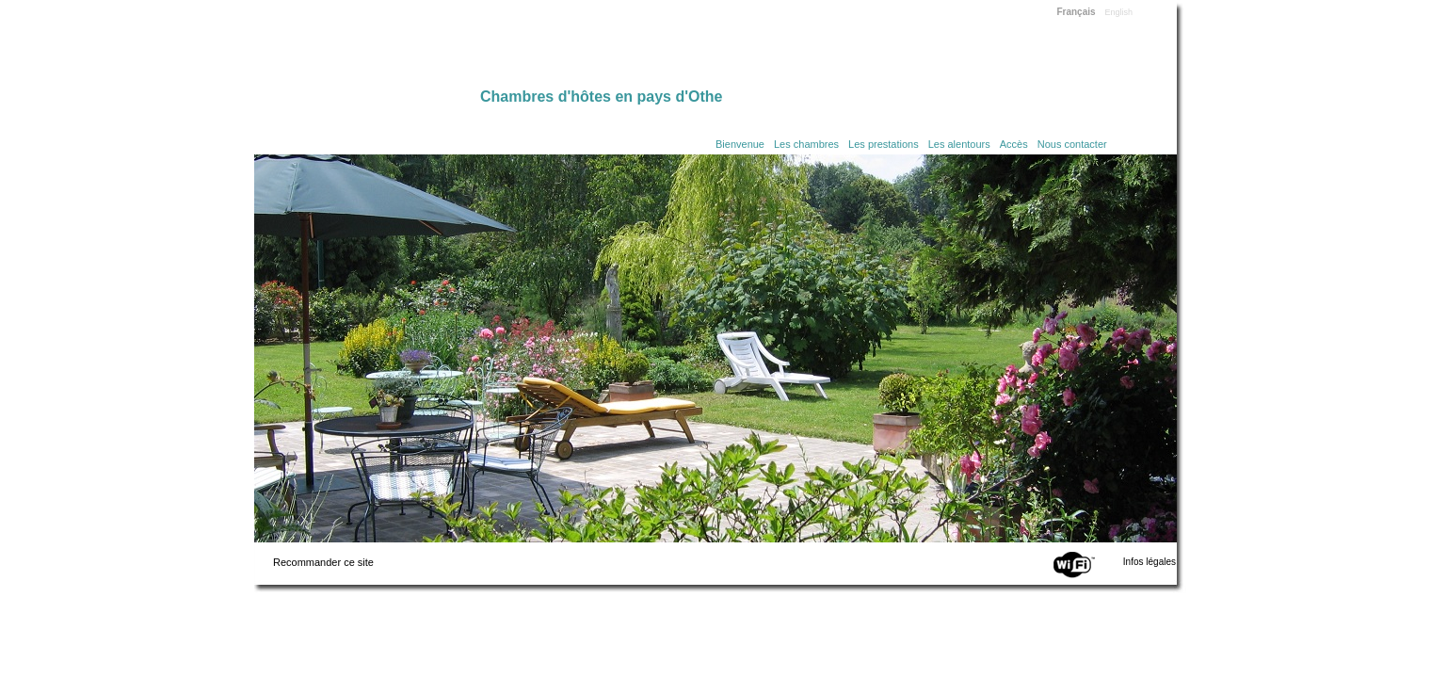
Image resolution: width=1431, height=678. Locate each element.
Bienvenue (740, 144)
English (1119, 12)
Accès (1014, 144)
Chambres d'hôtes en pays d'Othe (601, 97)
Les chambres (806, 144)
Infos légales (1149, 562)
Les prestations (883, 144)
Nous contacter (1072, 144)
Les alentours (959, 144)
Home (367, 49)
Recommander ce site (323, 562)
